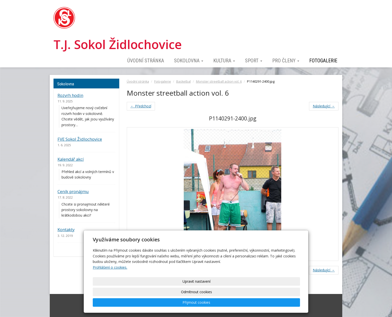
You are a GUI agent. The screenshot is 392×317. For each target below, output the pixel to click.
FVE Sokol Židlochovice (80, 139)
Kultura (224, 61)
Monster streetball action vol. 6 (219, 81)
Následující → (324, 106)
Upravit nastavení (198, 302)
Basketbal (183, 81)
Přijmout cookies (280, 302)
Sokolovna (188, 61)
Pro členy (285, 61)
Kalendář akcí (71, 159)
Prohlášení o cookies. (110, 288)
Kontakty (66, 229)
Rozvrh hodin (70, 95)
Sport (253, 61)
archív (110, 249)
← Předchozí (140, 106)
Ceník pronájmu (73, 191)
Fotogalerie (323, 61)
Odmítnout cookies (239, 302)
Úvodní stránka (145, 61)
